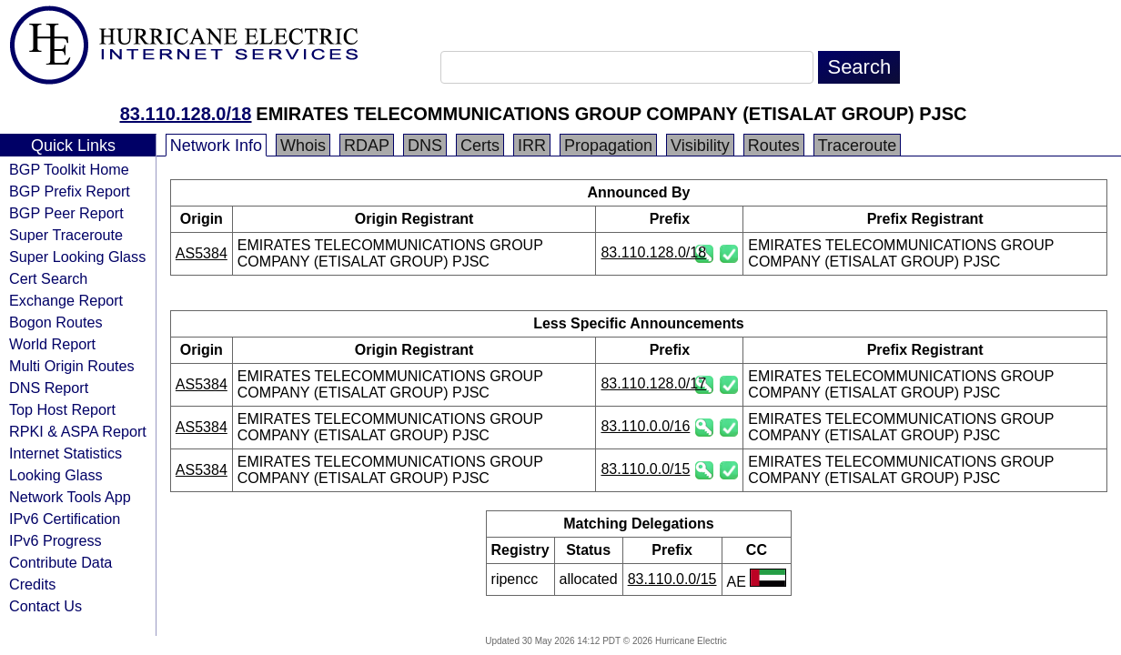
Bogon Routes (56, 322)
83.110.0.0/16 (645, 426)
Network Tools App (70, 497)
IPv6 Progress (55, 540)
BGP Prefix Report (69, 191)
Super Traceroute (66, 235)
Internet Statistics (65, 453)
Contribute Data (60, 562)
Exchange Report (66, 300)
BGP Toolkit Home (69, 169)
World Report (52, 344)
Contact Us (45, 606)
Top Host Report (62, 409)
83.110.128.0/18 (186, 114)
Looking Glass (56, 475)
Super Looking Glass (77, 256)
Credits (32, 584)
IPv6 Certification (64, 518)
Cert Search (48, 278)
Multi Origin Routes (72, 366)
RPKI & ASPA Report (77, 431)
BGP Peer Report (66, 213)
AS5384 (201, 253)
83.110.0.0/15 (645, 469)
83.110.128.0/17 (653, 383)
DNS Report (48, 387)
